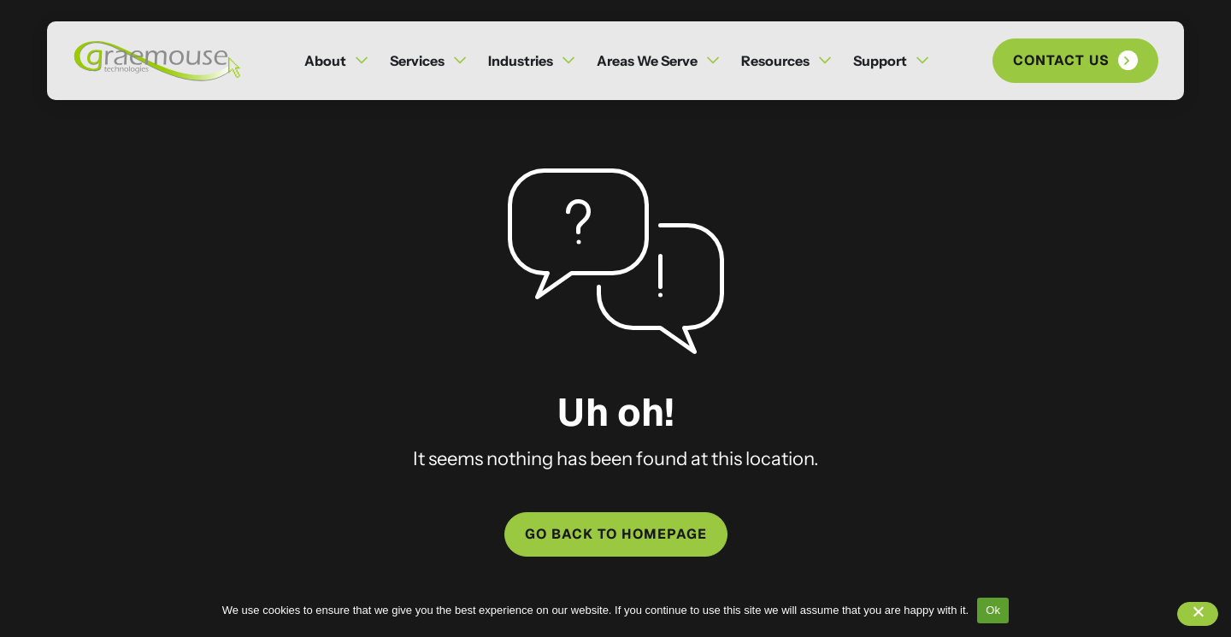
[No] (1197, 614)
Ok (993, 610)
